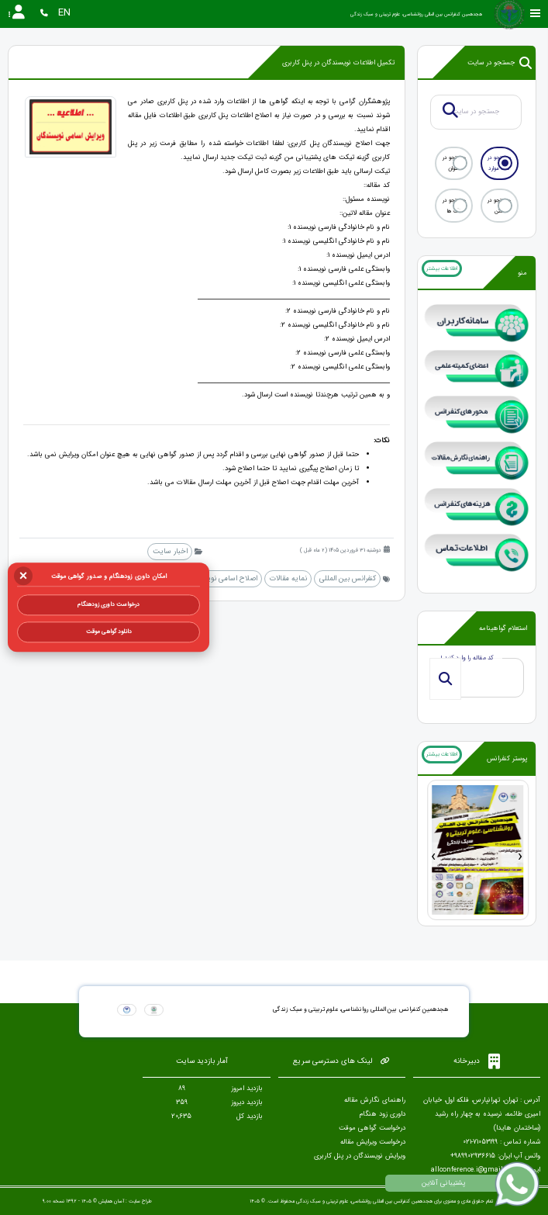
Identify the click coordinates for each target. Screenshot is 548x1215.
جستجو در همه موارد (499, 163)
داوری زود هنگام (382, 1114)
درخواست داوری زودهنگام (109, 604)
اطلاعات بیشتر (441, 268)
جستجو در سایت (499, 63)
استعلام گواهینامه (503, 628)
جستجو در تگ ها (454, 206)
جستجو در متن (499, 206)
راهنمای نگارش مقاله (374, 1100)
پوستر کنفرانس (507, 758)
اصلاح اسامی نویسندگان (221, 578)
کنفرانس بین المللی (347, 578)
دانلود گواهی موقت (109, 631)
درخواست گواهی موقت (372, 1128)
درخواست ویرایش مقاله (372, 1142)
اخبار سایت (170, 551)
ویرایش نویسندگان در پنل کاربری (359, 1156)
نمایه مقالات (288, 578)
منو (522, 273)
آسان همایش (111, 1201)
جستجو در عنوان (454, 163)
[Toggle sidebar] (535, 13)
